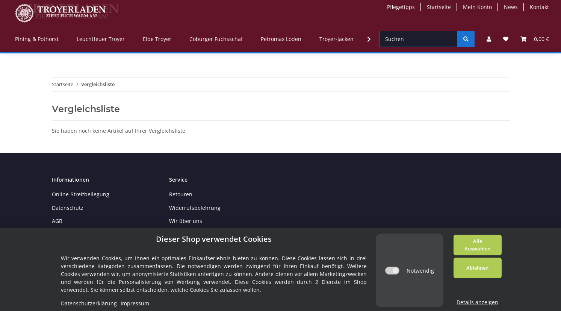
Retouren (180, 194)
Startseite (439, 7)
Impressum (135, 303)
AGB (57, 221)
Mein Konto (477, 7)
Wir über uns (185, 221)
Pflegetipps (401, 7)
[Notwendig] (392, 271)
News (511, 7)
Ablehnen (477, 267)
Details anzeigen (477, 302)
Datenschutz (67, 207)
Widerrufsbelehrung (195, 207)
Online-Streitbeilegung (80, 194)
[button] (489, 39)
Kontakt (539, 7)
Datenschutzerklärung (89, 303)
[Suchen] (418, 39)
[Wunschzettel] (505, 39)
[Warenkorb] (534, 39)
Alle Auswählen (477, 245)
